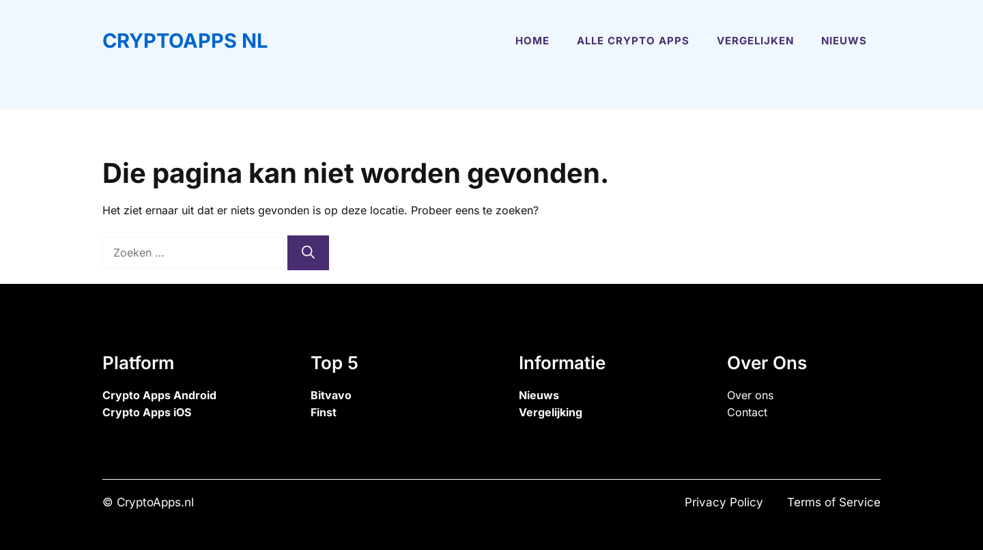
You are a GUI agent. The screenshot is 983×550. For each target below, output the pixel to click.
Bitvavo (331, 395)
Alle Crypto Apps (633, 40)
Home (532, 40)
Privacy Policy (724, 502)
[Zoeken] (308, 252)
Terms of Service (834, 502)
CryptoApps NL (185, 41)
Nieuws (844, 40)
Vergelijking (550, 412)
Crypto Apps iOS (146, 412)
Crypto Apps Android (159, 395)
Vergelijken (755, 40)
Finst (324, 412)
